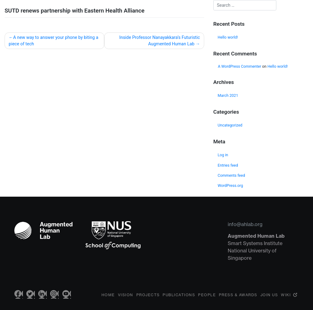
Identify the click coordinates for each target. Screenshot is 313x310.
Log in (223, 155)
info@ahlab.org (245, 224)
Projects (148, 299)
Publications (179, 299)
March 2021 (228, 95)
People (207, 299)
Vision (125, 299)
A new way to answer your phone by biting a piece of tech (53, 41)
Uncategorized (230, 125)
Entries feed (228, 165)
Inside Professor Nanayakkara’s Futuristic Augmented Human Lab (159, 41)
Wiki (286, 299)
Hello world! (228, 37)
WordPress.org (230, 185)
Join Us (269, 299)
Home (108, 299)
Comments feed (231, 175)
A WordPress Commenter (239, 66)
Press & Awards (238, 299)
